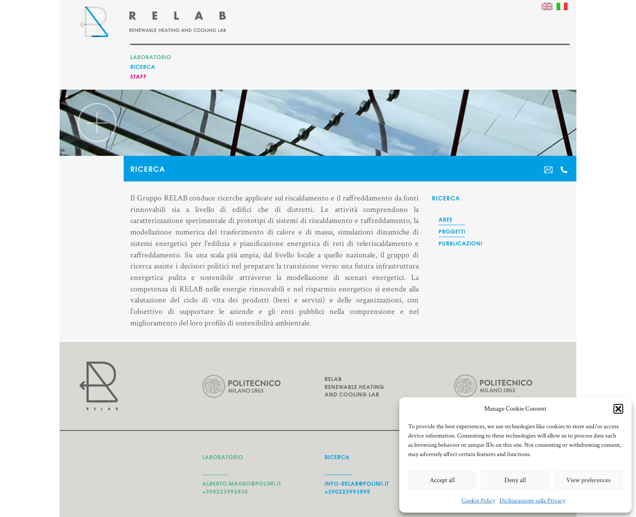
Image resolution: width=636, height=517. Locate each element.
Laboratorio (150, 57)
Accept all (442, 480)
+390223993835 (225, 491)
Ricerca (142, 66)
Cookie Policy (478, 501)
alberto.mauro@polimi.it (241, 483)
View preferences (588, 480)
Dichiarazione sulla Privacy (532, 501)
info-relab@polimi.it (357, 483)
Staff (138, 76)
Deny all (515, 480)
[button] (618, 408)
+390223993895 (348, 491)
